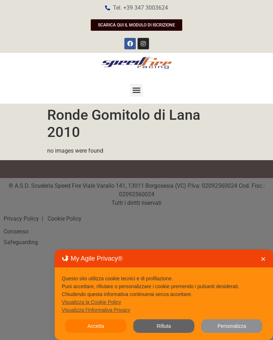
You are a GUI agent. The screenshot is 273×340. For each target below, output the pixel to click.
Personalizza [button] (232, 326)
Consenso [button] (16, 231)
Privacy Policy (22, 218)
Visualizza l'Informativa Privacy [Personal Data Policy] (96, 310)
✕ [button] (263, 259)
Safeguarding (21, 242)
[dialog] (164, 295)
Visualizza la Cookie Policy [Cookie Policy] (91, 302)
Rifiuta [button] (164, 326)
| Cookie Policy (60, 218)
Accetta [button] (96, 326)
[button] (136, 90)
